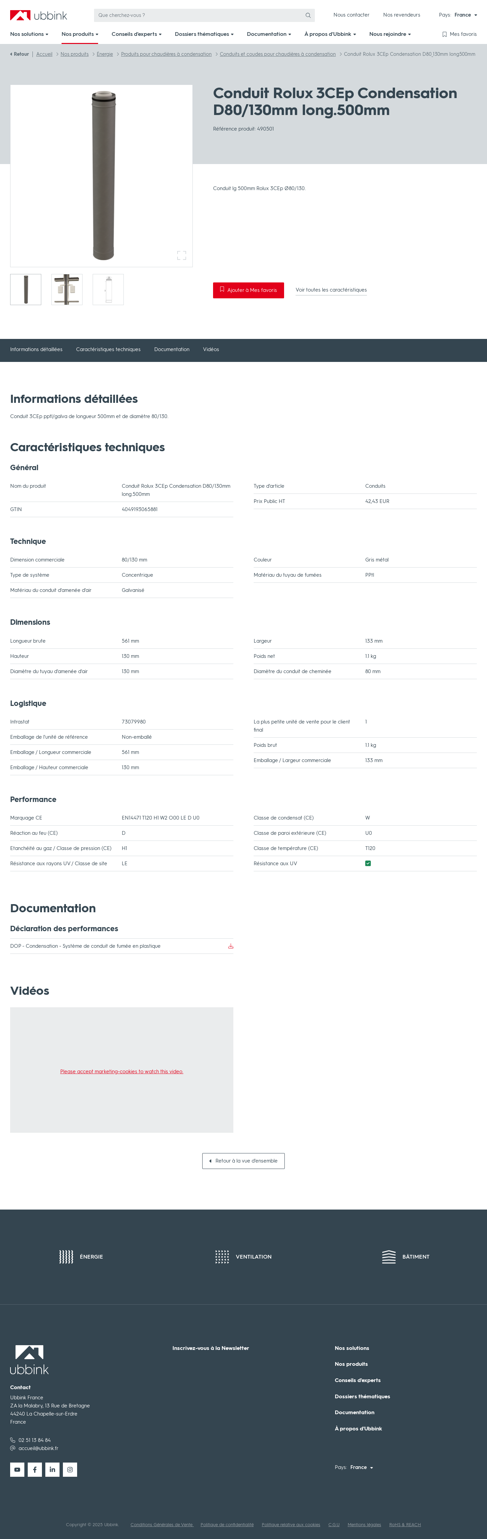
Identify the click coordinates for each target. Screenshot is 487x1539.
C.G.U (334, 1524)
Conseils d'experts (358, 1380)
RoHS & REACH (405, 1524)
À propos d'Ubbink (358, 1429)
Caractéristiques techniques (108, 349)
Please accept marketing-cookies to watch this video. (121, 1072)
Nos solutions (352, 1348)
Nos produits (351, 1364)
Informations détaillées (36, 349)
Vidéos (211, 349)
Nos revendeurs (401, 15)
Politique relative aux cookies (291, 1524)
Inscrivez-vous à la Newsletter (210, 1348)
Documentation (171, 349)
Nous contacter (351, 15)
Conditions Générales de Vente (162, 1524)
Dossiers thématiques (362, 1397)
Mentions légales (364, 1524)
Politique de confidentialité (227, 1524)
